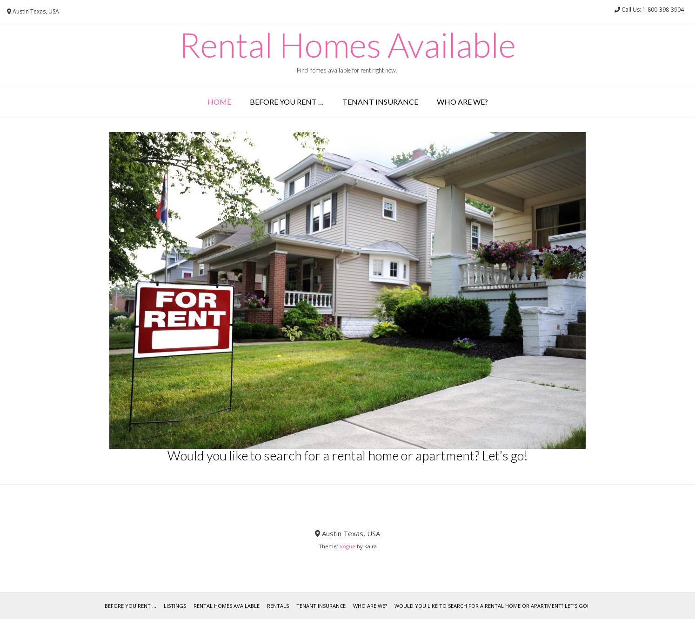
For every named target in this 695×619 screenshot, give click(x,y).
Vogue (347, 546)
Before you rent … (287, 101)
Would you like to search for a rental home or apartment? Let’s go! (491, 605)
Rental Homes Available (347, 44)
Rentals (278, 605)
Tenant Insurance (380, 101)
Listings (175, 605)
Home (219, 101)
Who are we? (462, 101)
